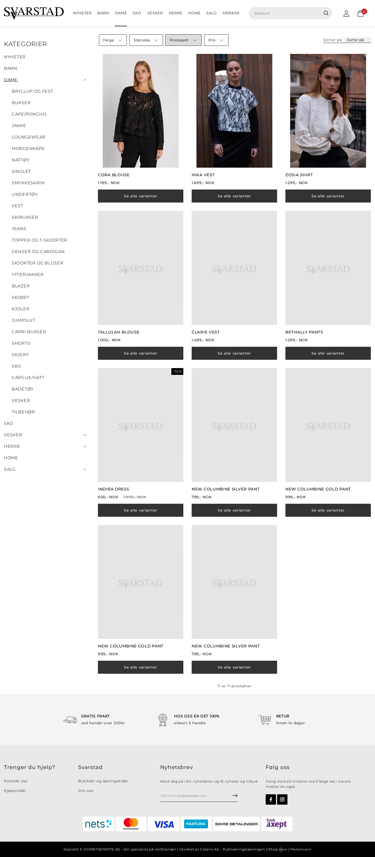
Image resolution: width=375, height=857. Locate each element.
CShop (276, 849)
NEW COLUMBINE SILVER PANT (226, 489)
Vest (17, 205)
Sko (137, 13)
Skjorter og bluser (38, 263)
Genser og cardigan (38, 251)
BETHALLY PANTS (304, 332)
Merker (231, 13)
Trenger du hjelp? (29, 767)
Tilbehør (23, 411)
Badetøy (23, 389)
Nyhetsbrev (176, 767)
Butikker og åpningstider (103, 781)
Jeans (19, 228)
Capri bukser (29, 331)
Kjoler (20, 308)
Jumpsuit (23, 320)
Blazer (21, 285)
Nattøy (20, 159)
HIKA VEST (203, 174)
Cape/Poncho (29, 114)
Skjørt (20, 297)
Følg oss (278, 767)
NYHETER (82, 13)
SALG (211, 13)
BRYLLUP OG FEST (32, 91)
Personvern (300, 849)
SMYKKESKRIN (28, 182)
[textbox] (292, 13)
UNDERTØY (25, 194)
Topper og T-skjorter (39, 240)
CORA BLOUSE (114, 174)
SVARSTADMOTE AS (102, 849)
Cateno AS (209, 849)
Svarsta (88, 767)
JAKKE (19, 125)
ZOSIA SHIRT (299, 174)
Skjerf (20, 354)
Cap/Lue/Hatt (28, 377)
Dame (121, 13)
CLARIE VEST (206, 332)
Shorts (21, 343)
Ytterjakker (28, 274)
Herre (176, 13)
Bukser (21, 102)
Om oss (85, 790)
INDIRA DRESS (113, 489)
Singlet (21, 171)
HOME (194, 13)
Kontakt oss (16, 781)
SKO (16, 366)
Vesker (155, 13)
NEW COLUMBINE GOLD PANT (318, 489)
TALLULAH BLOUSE (119, 332)
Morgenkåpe (28, 148)
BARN (103, 13)
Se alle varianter (140, 196)
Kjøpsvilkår (15, 790)
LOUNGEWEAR (29, 137)
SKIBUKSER (25, 217)
